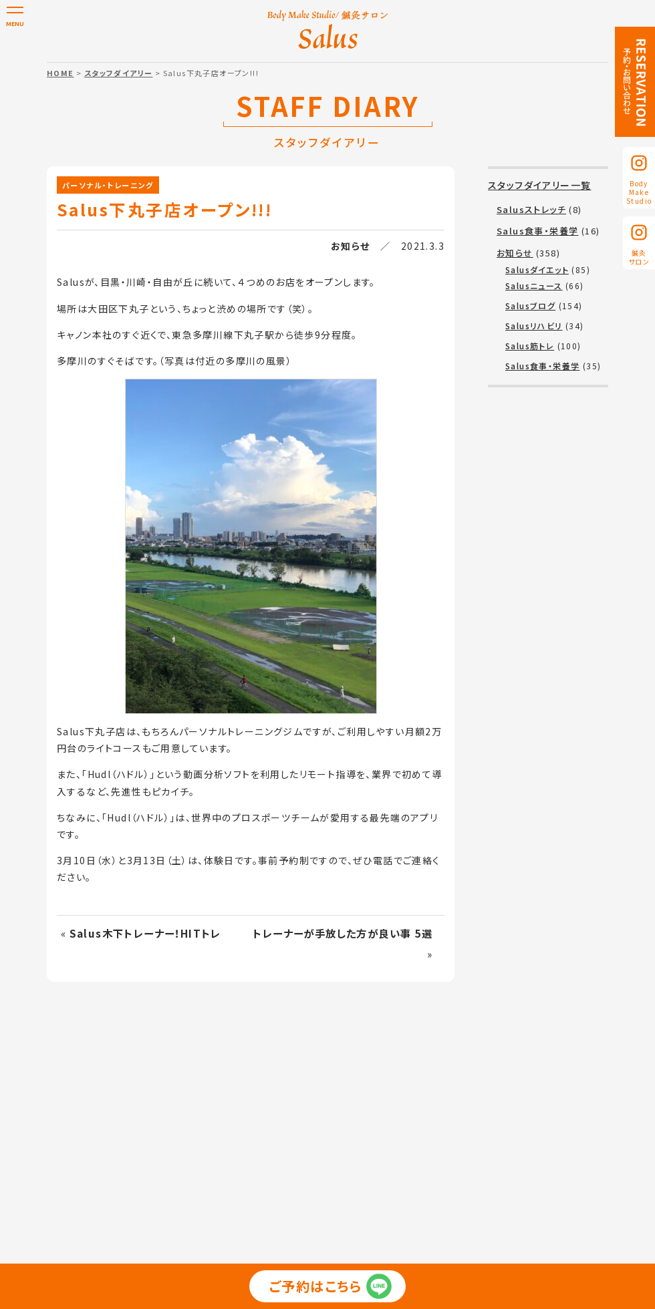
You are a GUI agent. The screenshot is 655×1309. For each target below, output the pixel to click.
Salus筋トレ (529, 345)
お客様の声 (462, 1119)
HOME (60, 72)
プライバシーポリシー (209, 1138)
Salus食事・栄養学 (537, 230)
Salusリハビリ (534, 325)
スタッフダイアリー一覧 (539, 185)
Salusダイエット (537, 269)
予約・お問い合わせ (450, 1138)
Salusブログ (530, 305)
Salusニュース (534, 285)
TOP (90, 1119)
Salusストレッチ (531, 209)
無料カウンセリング (357, 1138)
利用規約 (285, 1138)
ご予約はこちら (315, 1291)
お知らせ (350, 245)
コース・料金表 (332, 1119)
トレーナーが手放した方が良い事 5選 (342, 933)
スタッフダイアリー (118, 72)
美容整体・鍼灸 (257, 1119)
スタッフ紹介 (400, 1119)
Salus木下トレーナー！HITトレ (145, 933)
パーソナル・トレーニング (108, 185)
